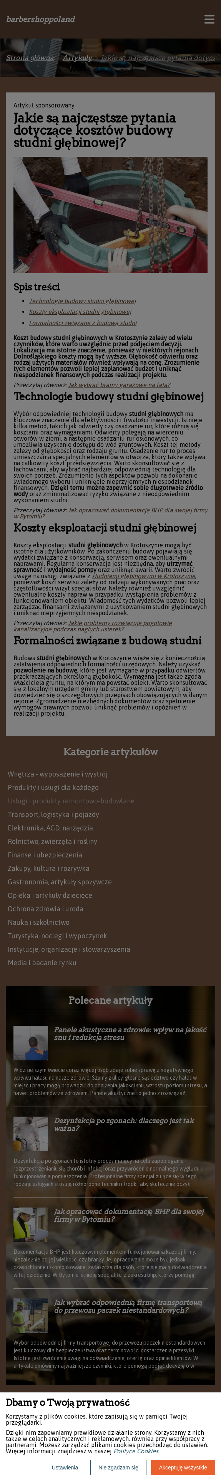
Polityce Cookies (135, 1450)
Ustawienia (65, 1467)
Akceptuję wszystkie (183, 1467)
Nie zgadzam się (118, 1467)
